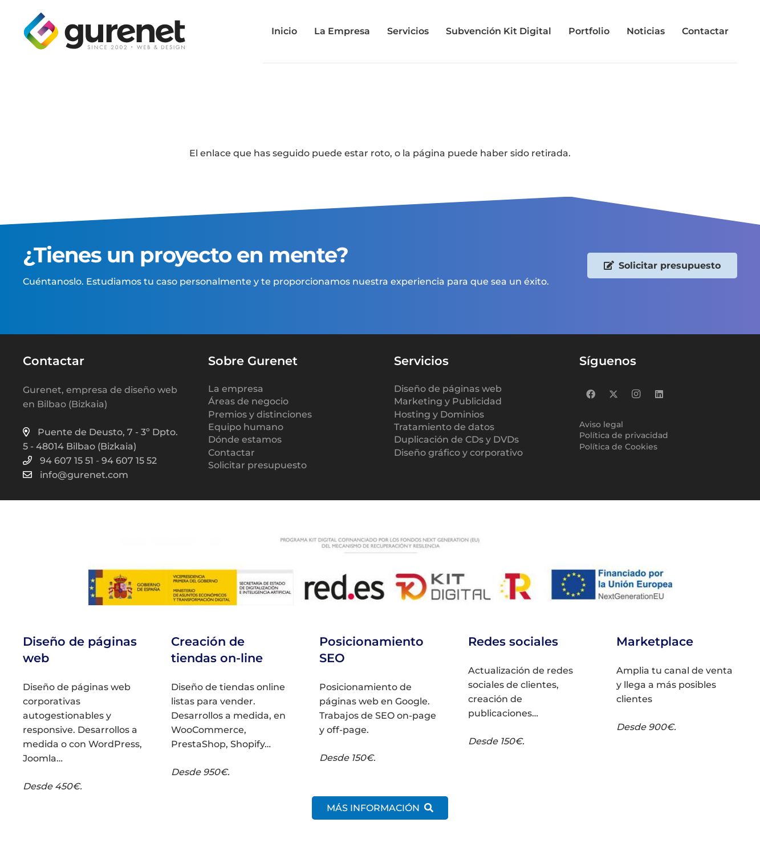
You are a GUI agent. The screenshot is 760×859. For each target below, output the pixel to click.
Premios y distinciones (260, 414)
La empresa (235, 388)
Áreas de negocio (248, 401)
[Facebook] (590, 394)
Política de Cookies (618, 446)
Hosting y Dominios (439, 414)
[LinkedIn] (659, 394)
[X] (613, 394)
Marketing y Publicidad (448, 401)
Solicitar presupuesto (257, 465)
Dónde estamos (245, 439)
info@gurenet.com (84, 474)
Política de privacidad (623, 435)
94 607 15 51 (67, 460)
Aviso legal (601, 424)
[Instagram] (636, 394)
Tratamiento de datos (444, 427)
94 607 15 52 (129, 460)
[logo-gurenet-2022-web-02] (104, 31)
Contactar (231, 452)
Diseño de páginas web (448, 388)
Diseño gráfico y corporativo (458, 452)
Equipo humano (245, 427)
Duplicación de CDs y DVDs (456, 439)
